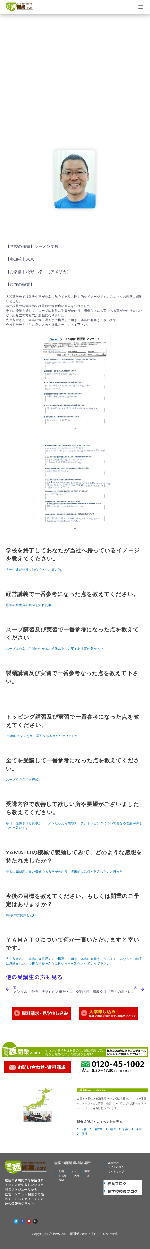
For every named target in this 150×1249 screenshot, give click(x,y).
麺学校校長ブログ (122, 1191)
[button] (140, 7)
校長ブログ (117, 1183)
